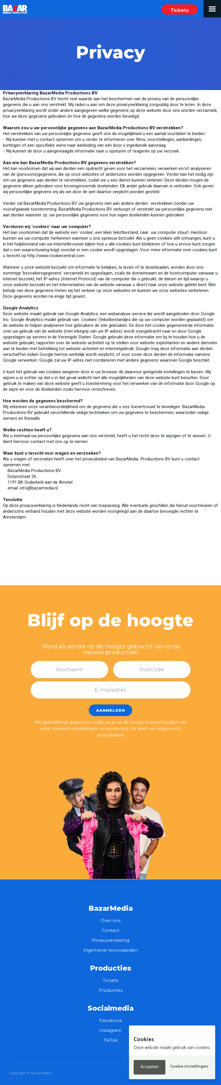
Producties (111, 990)
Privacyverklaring (110, 940)
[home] (14, 7)
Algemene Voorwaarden (110, 950)
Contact (110, 930)
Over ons (111, 920)
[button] (212, 8)
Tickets (179, 10)
